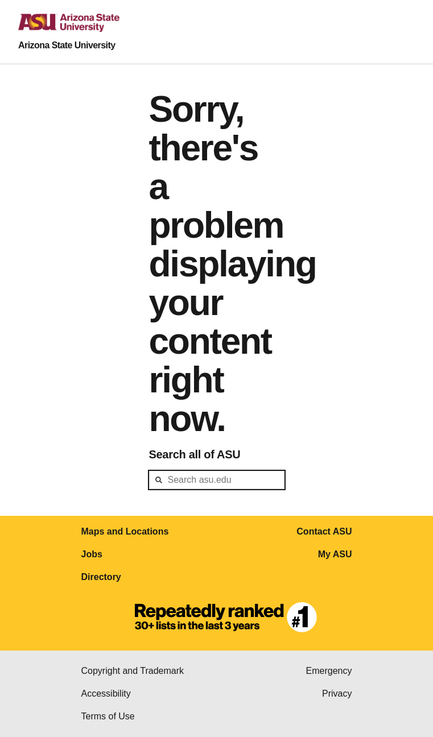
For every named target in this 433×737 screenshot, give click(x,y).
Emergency (329, 671)
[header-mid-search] (216, 480)
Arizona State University (67, 45)
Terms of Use (108, 716)
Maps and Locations (125, 531)
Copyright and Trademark (132, 671)
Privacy (337, 693)
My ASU (335, 554)
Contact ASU (324, 531)
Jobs (91, 554)
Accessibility (106, 693)
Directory (101, 577)
